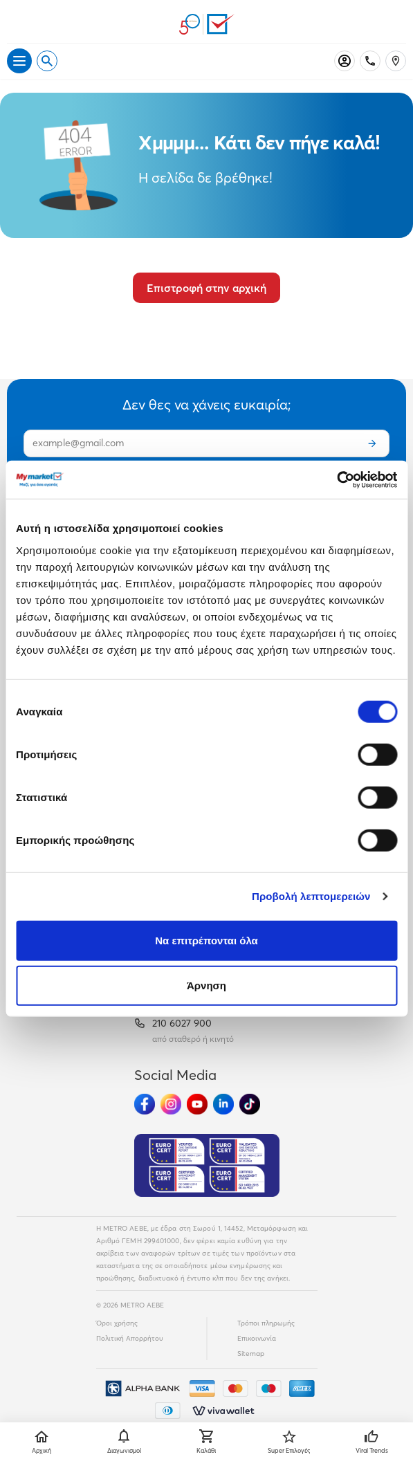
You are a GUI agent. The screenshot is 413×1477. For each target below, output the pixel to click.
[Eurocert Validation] (206, 1166)
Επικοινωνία (256, 1338)
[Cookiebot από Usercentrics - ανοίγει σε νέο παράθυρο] (336, 479)
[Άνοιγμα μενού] (19, 60)
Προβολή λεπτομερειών (311, 896)
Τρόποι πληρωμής (266, 1323)
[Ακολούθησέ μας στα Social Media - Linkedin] (223, 1104)
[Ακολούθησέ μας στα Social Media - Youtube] (197, 1104)
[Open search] (47, 61)
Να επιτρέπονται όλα (206, 940)
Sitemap (250, 1353)
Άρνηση (206, 985)
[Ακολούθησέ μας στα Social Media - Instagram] (170, 1104)
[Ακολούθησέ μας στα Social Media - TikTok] (249, 1104)
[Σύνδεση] (344, 61)
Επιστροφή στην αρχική (206, 288)
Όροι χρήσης (117, 1323)
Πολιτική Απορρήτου (129, 1338)
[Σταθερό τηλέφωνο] (370, 61)
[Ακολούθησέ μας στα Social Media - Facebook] (144, 1104)
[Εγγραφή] (372, 443)
